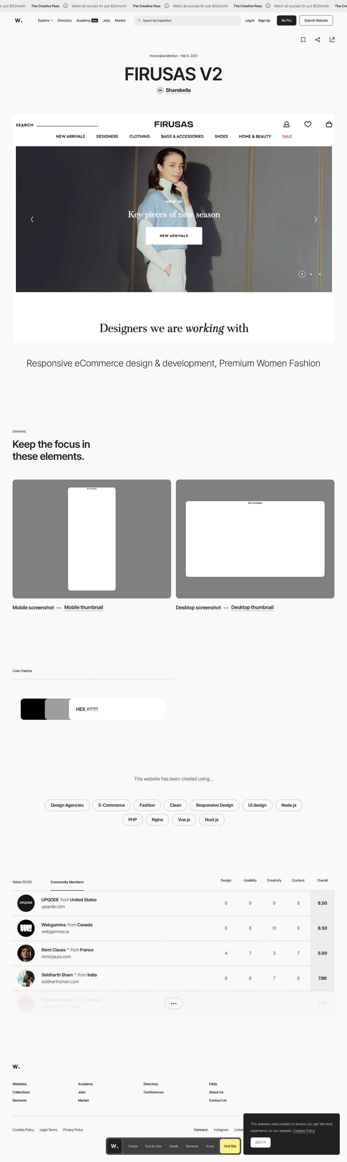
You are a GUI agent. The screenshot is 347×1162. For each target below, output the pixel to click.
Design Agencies (67, 805)
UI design (257, 805)
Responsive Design (214, 805)
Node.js (288, 805)
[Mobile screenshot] (92, 539)
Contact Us (218, 1100)
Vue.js (184, 819)
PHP (132, 819)
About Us (216, 1092)
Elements (192, 1146)
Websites (20, 1084)
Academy (87, 20)
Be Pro (287, 20)
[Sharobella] (173, 90)
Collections (21, 1092)
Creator (133, 1146)
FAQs (213, 1084)
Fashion (147, 805)
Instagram (221, 1130)
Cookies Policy (23, 1130)
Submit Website (316, 20)
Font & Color (154, 1146)
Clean (175, 805)
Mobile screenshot (33, 607)
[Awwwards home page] (114, 1146)
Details (173, 1146)
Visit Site (230, 1146)
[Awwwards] (18, 20)
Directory (65, 20)
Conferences (154, 1092)
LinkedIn (240, 1130)
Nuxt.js (212, 819)
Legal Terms (48, 1130)
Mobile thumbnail (83, 607)
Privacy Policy (73, 1130)
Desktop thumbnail (252, 607)
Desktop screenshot (198, 607)
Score (210, 1146)
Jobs (106, 20)
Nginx (157, 819)
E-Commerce (112, 805)
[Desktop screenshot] (255, 539)
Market (120, 20)
